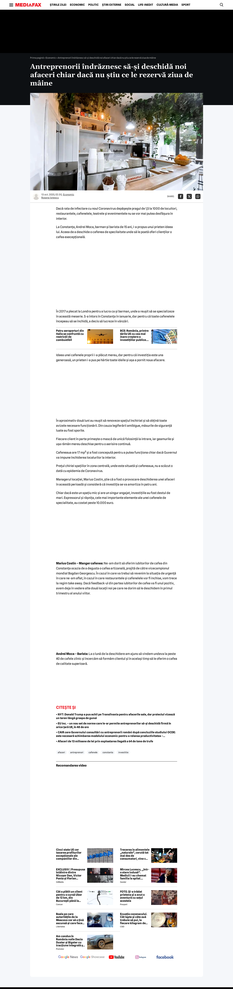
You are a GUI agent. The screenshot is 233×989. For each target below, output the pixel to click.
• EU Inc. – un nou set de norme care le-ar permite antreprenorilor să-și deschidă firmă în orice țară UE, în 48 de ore (113, 725)
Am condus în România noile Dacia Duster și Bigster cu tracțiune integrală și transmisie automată (70, 941)
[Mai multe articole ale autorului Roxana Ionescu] (36, 196)
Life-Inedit (145, 4)
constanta (108, 752)
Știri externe (111, 4)
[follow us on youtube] (116, 957)
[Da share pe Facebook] (180, 196)
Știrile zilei (58, 4)
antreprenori (76, 752)
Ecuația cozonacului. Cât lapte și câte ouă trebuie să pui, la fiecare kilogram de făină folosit (133, 919)
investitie (123, 752)
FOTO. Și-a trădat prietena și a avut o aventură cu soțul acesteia (132, 896)
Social (130, 4)
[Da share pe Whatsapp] (197, 196)
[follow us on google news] (68, 957)
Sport (185, 4)
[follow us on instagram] (141, 957)
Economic (77, 4)
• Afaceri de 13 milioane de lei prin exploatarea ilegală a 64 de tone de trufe (104, 741)
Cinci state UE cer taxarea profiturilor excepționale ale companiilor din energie (68, 854)
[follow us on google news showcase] (92, 957)
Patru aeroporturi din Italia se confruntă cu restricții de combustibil (70, 335)
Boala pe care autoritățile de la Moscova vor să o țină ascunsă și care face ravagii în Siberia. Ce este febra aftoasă (70, 919)
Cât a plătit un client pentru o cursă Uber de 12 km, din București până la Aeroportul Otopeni (69, 896)
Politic (93, 4)
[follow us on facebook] (165, 957)
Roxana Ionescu (50, 197)
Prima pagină (37, 57)
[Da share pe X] (189, 196)
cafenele (93, 752)
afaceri (61, 752)
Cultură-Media (167, 4)
